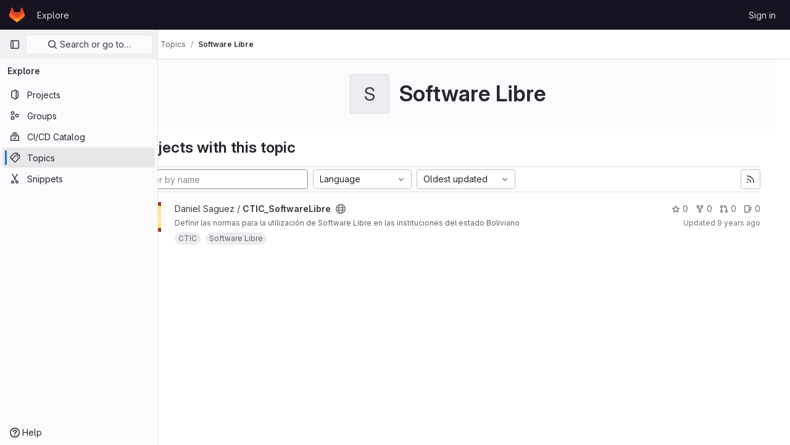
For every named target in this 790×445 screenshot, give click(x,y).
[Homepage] (17, 15)
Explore (53, 15)
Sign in (762, 15)
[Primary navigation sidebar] (15, 44)
